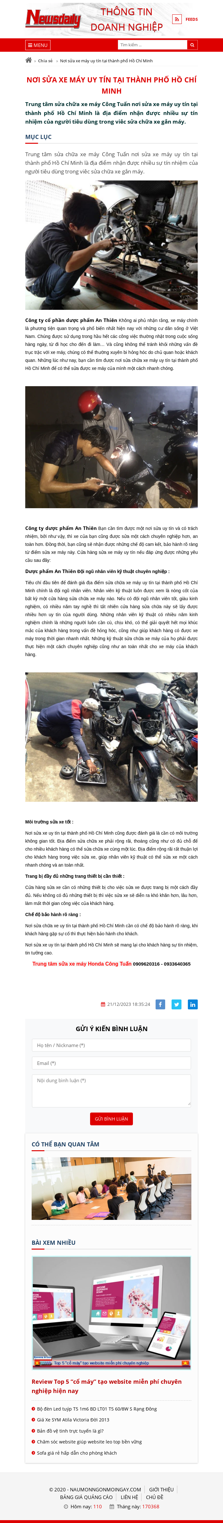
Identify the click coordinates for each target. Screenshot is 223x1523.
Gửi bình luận (111, 1119)
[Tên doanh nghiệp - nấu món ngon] (111, 1218)
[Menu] (37, 45)
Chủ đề (154, 1497)
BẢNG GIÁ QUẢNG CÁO (86, 1497)
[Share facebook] (160, 1004)
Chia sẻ (45, 61)
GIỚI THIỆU (161, 1489)
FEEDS (192, 19)
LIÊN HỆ (129, 1497)
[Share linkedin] (193, 1004)
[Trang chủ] (28, 60)
